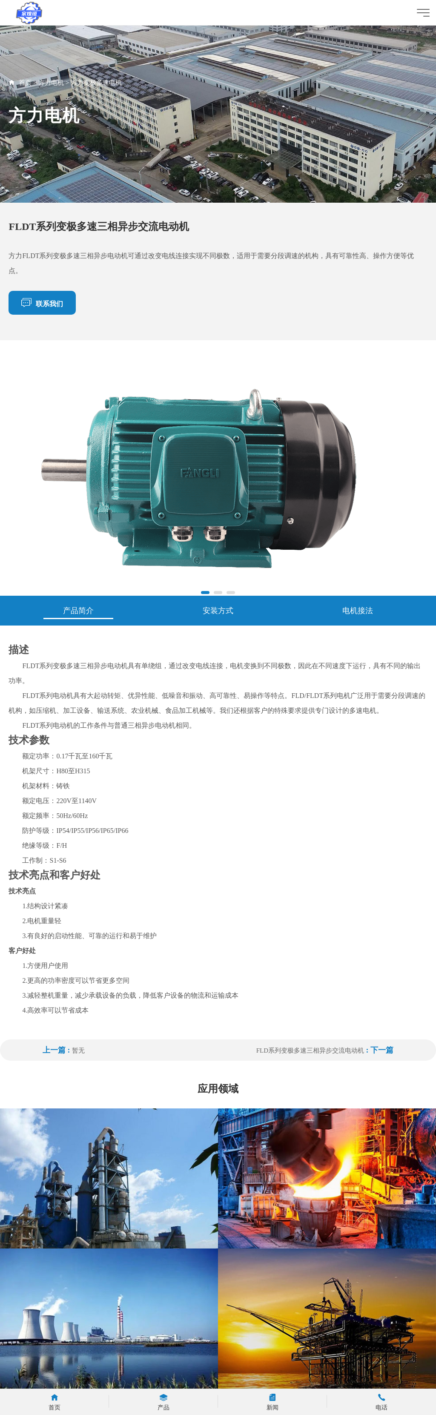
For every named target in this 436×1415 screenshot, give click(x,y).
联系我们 (42, 302)
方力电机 (51, 82)
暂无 (78, 1050)
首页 (25, 82)
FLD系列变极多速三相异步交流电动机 (310, 1050)
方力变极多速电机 (96, 82)
